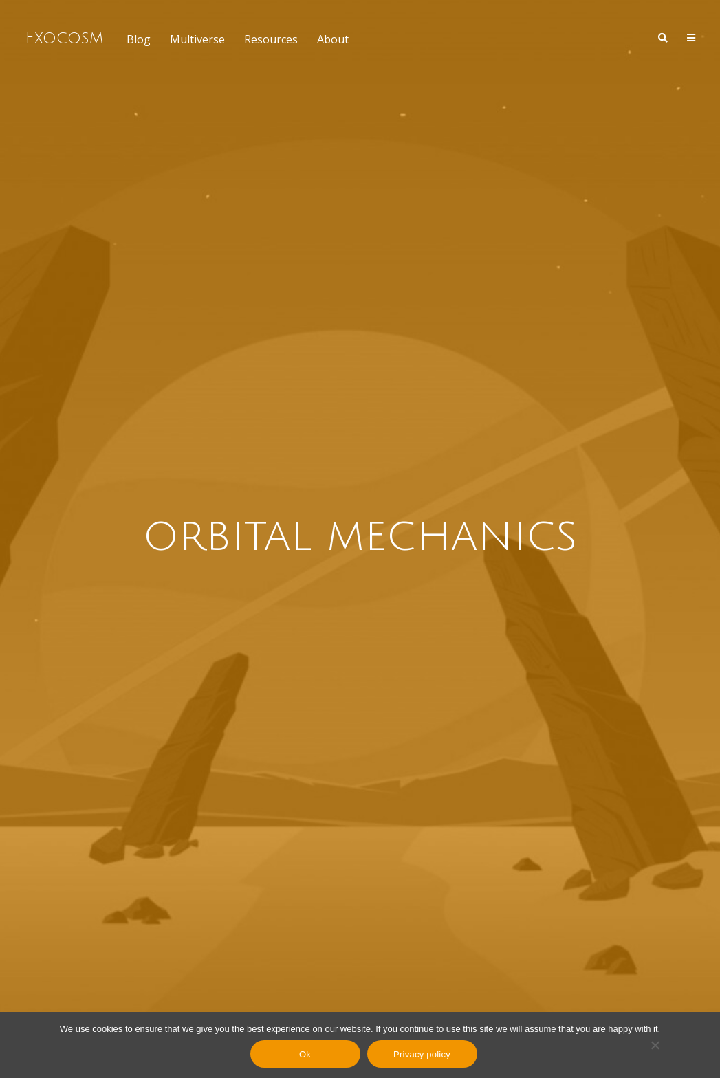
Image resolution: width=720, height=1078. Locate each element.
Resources (271, 39)
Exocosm (64, 38)
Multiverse (197, 39)
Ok (305, 1054)
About (333, 39)
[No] (655, 1045)
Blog (139, 39)
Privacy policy (421, 1054)
